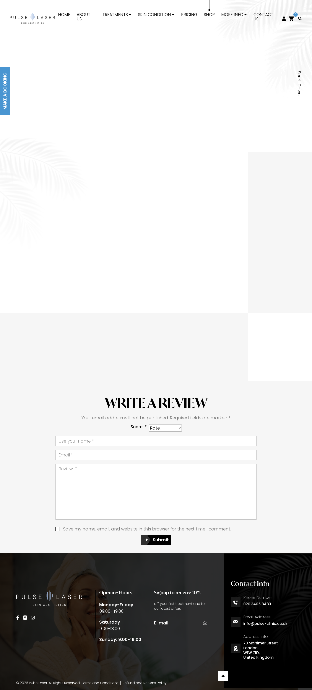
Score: (138, 427)
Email (65, 455)
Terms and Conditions (100, 682)
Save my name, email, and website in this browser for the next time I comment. (147, 529)
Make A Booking (5, 91)
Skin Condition (154, 15)
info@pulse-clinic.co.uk (265, 623)
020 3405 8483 (257, 604)
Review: (67, 469)
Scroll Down (299, 83)
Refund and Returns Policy (145, 682)
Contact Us (263, 17)
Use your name (76, 441)
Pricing (189, 15)
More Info (232, 15)
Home (64, 15)
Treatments (115, 15)
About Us (83, 17)
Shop (209, 15)
